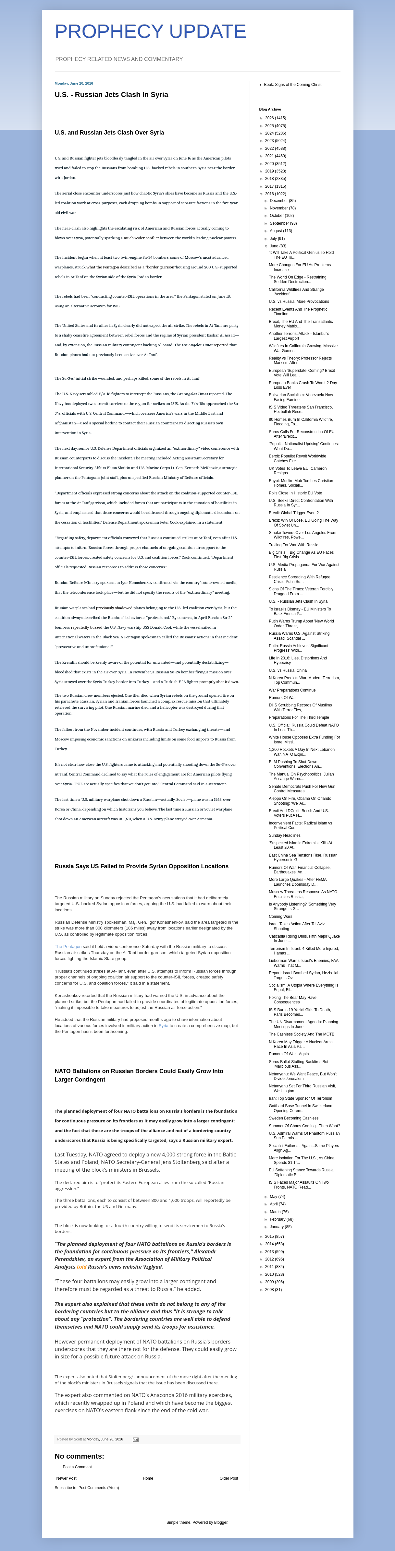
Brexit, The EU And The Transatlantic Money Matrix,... (301, 323)
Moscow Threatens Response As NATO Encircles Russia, (303, 894)
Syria (163, 1025)
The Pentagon (68, 946)
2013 (270, 1251)
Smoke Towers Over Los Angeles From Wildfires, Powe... (302, 534)
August (276, 231)
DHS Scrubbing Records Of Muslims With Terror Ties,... (300, 707)
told (82, 1266)
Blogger (221, 1522)
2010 (270, 1274)
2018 (270, 178)
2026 (270, 118)
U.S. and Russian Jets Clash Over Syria (109, 132)
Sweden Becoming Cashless (293, 1118)
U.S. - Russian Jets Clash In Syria (298, 601)
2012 (270, 1259)
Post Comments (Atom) (99, 1488)
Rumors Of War (282, 697)
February (278, 1219)
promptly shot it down (218, 681)
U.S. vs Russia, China (288, 670)
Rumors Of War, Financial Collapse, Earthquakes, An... (299, 869)
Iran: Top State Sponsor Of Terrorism (300, 1098)
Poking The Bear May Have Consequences (292, 999)
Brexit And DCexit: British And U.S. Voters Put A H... (299, 813)
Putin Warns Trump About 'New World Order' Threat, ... (301, 623)
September (280, 223)
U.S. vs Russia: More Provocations (299, 301)
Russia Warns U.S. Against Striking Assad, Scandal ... (299, 635)
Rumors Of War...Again (289, 1054)
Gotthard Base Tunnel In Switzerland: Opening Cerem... (301, 1108)
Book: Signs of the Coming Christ (293, 84)
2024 (270, 133)
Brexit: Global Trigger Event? (293, 513)
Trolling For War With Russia (293, 545)
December (279, 200)
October (277, 215)
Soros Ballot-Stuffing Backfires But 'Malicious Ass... (298, 1064)
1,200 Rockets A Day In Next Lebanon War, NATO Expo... (302, 751)
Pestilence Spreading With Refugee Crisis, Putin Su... (299, 579)
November (279, 208)
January (277, 1227)
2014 (270, 1244)
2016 (270, 194)
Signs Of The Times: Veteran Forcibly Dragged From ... (301, 591)
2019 (270, 171)
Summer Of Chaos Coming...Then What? (304, 1126)
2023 (270, 140)
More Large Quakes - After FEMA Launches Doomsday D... (297, 881)
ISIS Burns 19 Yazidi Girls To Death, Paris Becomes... (300, 1012)
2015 (270, 1236)
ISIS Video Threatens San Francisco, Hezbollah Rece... (301, 409)
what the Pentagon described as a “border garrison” (131, 267)
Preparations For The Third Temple (299, 717)
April (274, 1204)
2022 (270, 148)
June (274, 246)
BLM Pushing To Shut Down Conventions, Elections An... (295, 764)
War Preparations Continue (292, 690)
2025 (270, 126)
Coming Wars (280, 916)
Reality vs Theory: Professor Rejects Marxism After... (300, 360)
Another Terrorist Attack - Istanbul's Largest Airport (299, 335)
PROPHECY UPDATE (151, 31)
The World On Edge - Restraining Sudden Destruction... (297, 279)
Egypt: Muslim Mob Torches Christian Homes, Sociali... (301, 483)
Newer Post (66, 1478)
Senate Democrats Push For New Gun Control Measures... (302, 788)
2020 (270, 163)
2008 (270, 1289)
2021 (270, 156)
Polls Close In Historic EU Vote (295, 493)
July (274, 238)
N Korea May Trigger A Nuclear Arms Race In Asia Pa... (300, 1044)
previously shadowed (114, 607)
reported (221, 344)
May (274, 1196)
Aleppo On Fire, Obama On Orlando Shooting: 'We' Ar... (300, 800)
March (276, 1212)
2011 (270, 1266)
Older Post (229, 1478)
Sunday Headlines (284, 835)
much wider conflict (141, 237)
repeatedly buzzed (86, 627)
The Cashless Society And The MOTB (301, 1034)
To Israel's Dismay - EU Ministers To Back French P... (300, 611)
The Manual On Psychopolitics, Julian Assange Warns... (301, 776)
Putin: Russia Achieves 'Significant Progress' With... (298, 648)
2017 (270, 186)
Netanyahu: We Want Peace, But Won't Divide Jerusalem (303, 1076)
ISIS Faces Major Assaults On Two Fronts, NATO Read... (299, 1184)
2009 (270, 1282)
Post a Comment (77, 1467)
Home (148, 1478)
